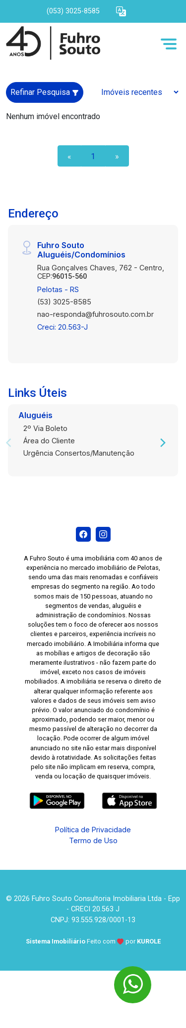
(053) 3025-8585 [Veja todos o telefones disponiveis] (73, 11)
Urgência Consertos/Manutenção (78, 453)
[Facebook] (83, 534)
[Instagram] (103, 534)
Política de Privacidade (93, 829)
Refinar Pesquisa (44, 92)
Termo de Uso (93, 840)
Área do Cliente (49, 440)
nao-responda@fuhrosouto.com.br (95, 314)
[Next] (162, 443)
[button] (121, 11)
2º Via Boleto (45, 428)
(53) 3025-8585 (64, 302)
